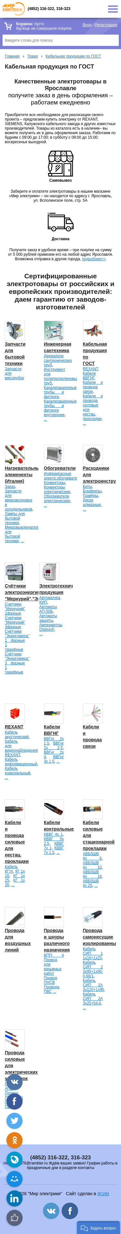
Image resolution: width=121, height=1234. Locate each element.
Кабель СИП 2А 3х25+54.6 (93, 998)
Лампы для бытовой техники (15, 518)
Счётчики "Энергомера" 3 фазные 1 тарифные (17, 663)
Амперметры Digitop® (50, 627)
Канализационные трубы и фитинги (60, 392)
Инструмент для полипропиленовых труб (61, 376)
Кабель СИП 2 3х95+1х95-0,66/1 (93, 969)
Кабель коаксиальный (17, 770)
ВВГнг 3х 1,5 (54, 759)
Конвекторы (54, 482)
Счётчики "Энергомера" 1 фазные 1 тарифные (17, 640)
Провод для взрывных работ (53, 967)
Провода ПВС (51, 989)
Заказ (10, 486)
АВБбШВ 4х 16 (92, 874)
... (45, 419)
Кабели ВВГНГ (89, 375)
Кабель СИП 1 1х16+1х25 (93, 953)
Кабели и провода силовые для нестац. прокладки (17, 842)
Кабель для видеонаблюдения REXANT (21, 748)
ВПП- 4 (54, 955)
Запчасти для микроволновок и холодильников (18, 500)
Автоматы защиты (48, 618)
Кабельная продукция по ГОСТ (73, 56)
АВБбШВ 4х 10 (92, 865)
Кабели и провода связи (93, 387)
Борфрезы (92, 491)
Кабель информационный (21, 761)
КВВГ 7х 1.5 (54, 850)
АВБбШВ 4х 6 (92, 856)
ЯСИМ (103, 1194)
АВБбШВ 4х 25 (91, 883)
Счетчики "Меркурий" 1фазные (15, 609)
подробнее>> (94, 259)
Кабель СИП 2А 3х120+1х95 (93, 985)
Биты (87, 486)
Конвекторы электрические (57, 489)
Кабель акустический (17, 734)
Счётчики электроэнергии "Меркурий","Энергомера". (35, 592)
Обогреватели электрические (57, 498)
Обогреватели (60, 468)
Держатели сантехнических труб (58, 360)
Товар (32, 56)
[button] (98, 1227)
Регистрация (106, 25)
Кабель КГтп (11, 869)
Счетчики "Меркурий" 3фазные (15, 622)
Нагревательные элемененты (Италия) (24, 475)
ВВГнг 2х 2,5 (54, 745)
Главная (12, 56)
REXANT (90, 369)
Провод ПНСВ (50, 980)
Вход (87, 25)
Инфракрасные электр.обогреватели (62, 475)
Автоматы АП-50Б (48, 609)
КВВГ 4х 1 (53, 834)
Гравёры (90, 495)
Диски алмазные (92, 502)
